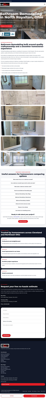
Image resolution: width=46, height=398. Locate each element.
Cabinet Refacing (4, 356)
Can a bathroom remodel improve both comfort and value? (23, 183)
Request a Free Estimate (6, 26)
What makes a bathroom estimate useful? (23, 186)
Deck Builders (3, 361)
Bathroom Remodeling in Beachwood (23, 197)
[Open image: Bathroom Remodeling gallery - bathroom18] (23, 159)
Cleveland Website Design (5, 391)
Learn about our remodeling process (23, 210)
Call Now (12, 395)
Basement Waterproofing (5, 369)
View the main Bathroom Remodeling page (23, 190)
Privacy (38, 391)
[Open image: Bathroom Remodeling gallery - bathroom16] (23, 144)
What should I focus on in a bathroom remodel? (23, 179)
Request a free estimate (23, 207)
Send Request (6, 335)
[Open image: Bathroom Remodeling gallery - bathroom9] (23, 98)
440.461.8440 (16, 216)
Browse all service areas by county (23, 203)
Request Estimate (23, 221)
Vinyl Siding (3, 357)
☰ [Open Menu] (44, 4)
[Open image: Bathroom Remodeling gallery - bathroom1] (23, 82)
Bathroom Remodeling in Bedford (23, 200)
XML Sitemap (3, 373)
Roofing (2, 360)
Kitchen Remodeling (5, 355)
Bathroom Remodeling (5, 354)
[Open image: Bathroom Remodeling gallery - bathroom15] (23, 128)
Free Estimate (34, 395)
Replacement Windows (5, 359)
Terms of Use (43, 391)
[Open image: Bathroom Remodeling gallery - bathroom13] (23, 113)
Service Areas (3, 370)
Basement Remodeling (5, 366)
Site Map (2, 371)
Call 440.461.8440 (18, 26)
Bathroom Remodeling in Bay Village (23, 193)
